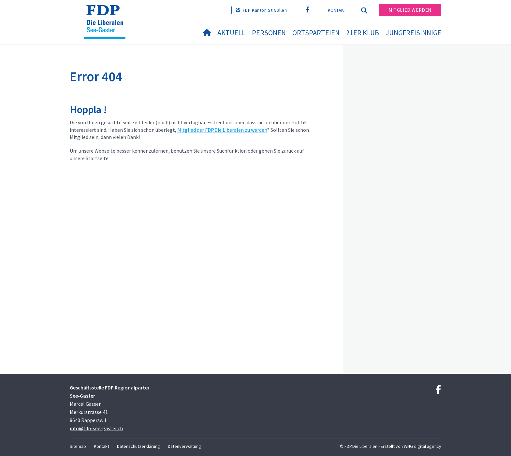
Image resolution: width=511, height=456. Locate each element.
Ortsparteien (316, 32)
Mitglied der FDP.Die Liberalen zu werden (222, 130)
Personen (269, 32)
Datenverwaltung (184, 446)
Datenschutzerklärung (138, 446)
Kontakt (337, 10)
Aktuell (231, 32)
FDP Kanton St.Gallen (265, 10)
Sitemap (78, 446)
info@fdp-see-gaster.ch (96, 428)
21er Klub (362, 32)
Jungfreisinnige (413, 32)
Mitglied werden (409, 10)
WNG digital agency (422, 446)
